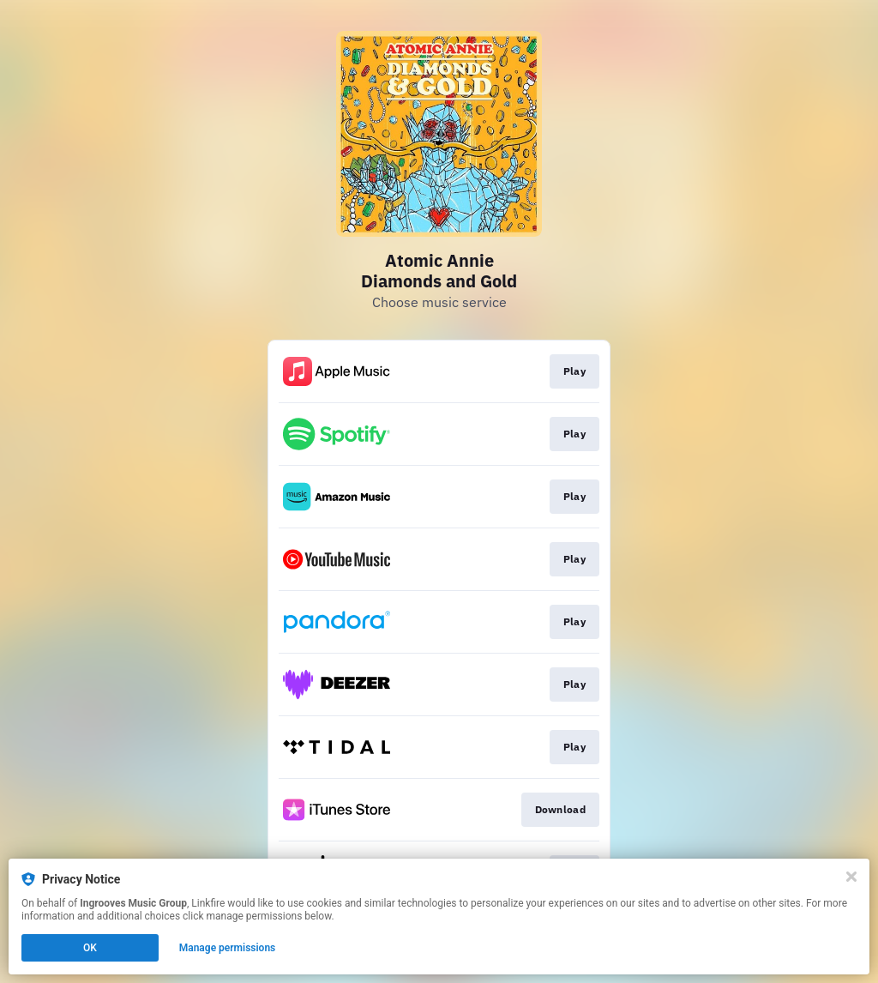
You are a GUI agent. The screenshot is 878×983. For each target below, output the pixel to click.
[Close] (851, 876)
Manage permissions (227, 948)
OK (90, 948)
